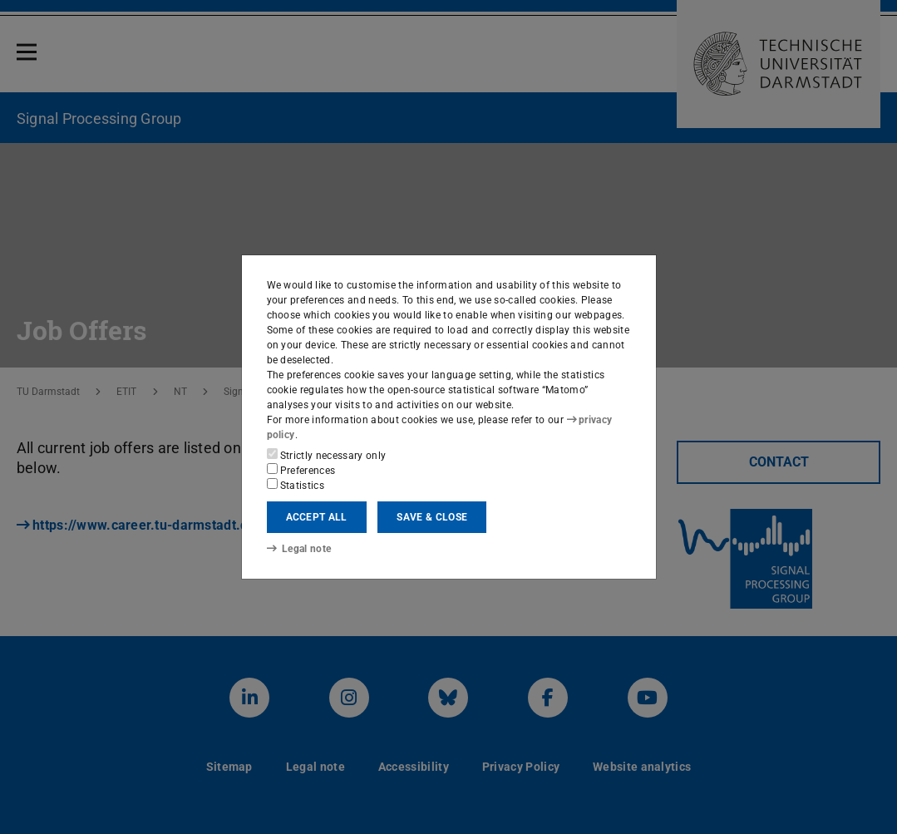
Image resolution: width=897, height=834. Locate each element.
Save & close (432, 517)
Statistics (296, 484)
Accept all (316, 517)
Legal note (299, 549)
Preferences (301, 469)
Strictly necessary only (327, 454)
